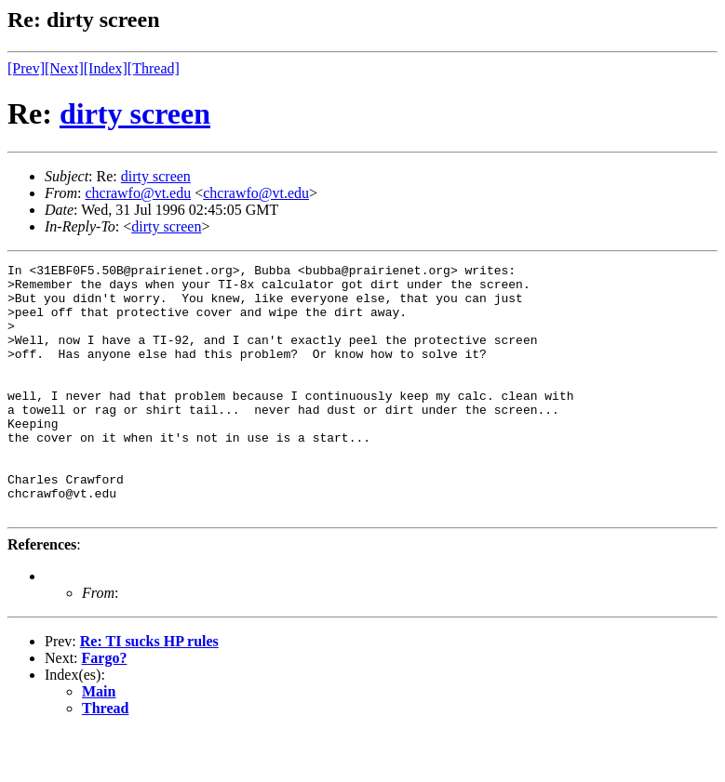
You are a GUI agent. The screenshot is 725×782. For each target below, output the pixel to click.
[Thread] (154, 68)
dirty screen (135, 113)
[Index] (106, 68)
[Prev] (26, 68)
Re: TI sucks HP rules (149, 691)
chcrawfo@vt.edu (138, 193)
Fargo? (105, 708)
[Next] (64, 68)
